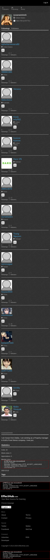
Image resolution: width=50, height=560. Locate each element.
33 (13, 399)
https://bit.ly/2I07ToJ (23, 21)
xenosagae (6, 264)
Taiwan (5, 267)
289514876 (6, 189)
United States (20, 18)
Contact (4, 518)
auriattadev (7, 217)
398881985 (6, 72)
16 (13, 246)
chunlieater (7, 315)
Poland (5, 219)
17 (13, 198)
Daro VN (17, 159)
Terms (28, 515)
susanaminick (20, 15)
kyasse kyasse (16, 139)
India (16, 412)
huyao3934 (6, 292)
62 (13, 419)
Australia (6, 103)
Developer (5, 540)
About (3, 515)
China (5, 75)
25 (13, 324)
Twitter (3, 526)
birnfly (16, 388)
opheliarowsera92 (10, 44)
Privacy (28, 518)
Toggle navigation (3, 2)
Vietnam (18, 162)
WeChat (29, 529)
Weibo (28, 526)
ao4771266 (6, 371)
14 (13, 170)
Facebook (5, 529)
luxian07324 (7, 343)
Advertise (5, 537)
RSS (27, 537)
